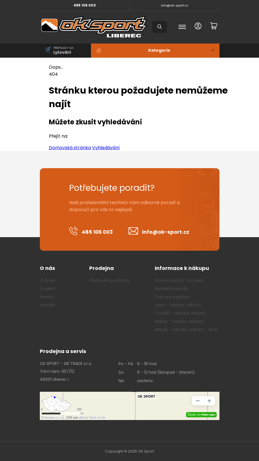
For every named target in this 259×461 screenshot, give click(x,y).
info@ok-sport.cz (174, 5)
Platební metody (171, 288)
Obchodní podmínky (109, 280)
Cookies (47, 288)
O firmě (47, 280)
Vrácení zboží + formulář (179, 280)
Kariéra (46, 297)
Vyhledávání (106, 147)
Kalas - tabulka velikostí (178, 305)
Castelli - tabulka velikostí (180, 313)
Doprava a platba (172, 297)
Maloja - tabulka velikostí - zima (186, 329)
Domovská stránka (70, 147)
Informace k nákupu (182, 268)
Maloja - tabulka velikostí (179, 321)
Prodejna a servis (63, 351)
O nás (47, 268)
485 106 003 (84, 5)
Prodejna (101, 268)
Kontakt (47, 305)
